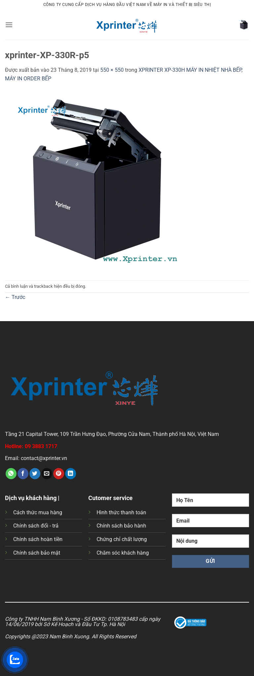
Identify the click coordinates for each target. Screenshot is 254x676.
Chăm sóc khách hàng (123, 553)
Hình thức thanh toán (121, 512)
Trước (15, 297)
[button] (9, 25)
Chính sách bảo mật (36, 553)
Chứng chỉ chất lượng (122, 539)
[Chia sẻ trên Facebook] (23, 473)
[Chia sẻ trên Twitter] (34, 473)
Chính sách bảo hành (121, 526)
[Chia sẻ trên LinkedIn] (70, 473)
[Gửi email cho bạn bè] (46, 473)
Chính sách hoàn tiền (38, 539)
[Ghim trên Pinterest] (58, 473)
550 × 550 (112, 70)
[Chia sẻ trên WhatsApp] (11, 473)
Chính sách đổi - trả (36, 526)
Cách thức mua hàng (37, 512)
